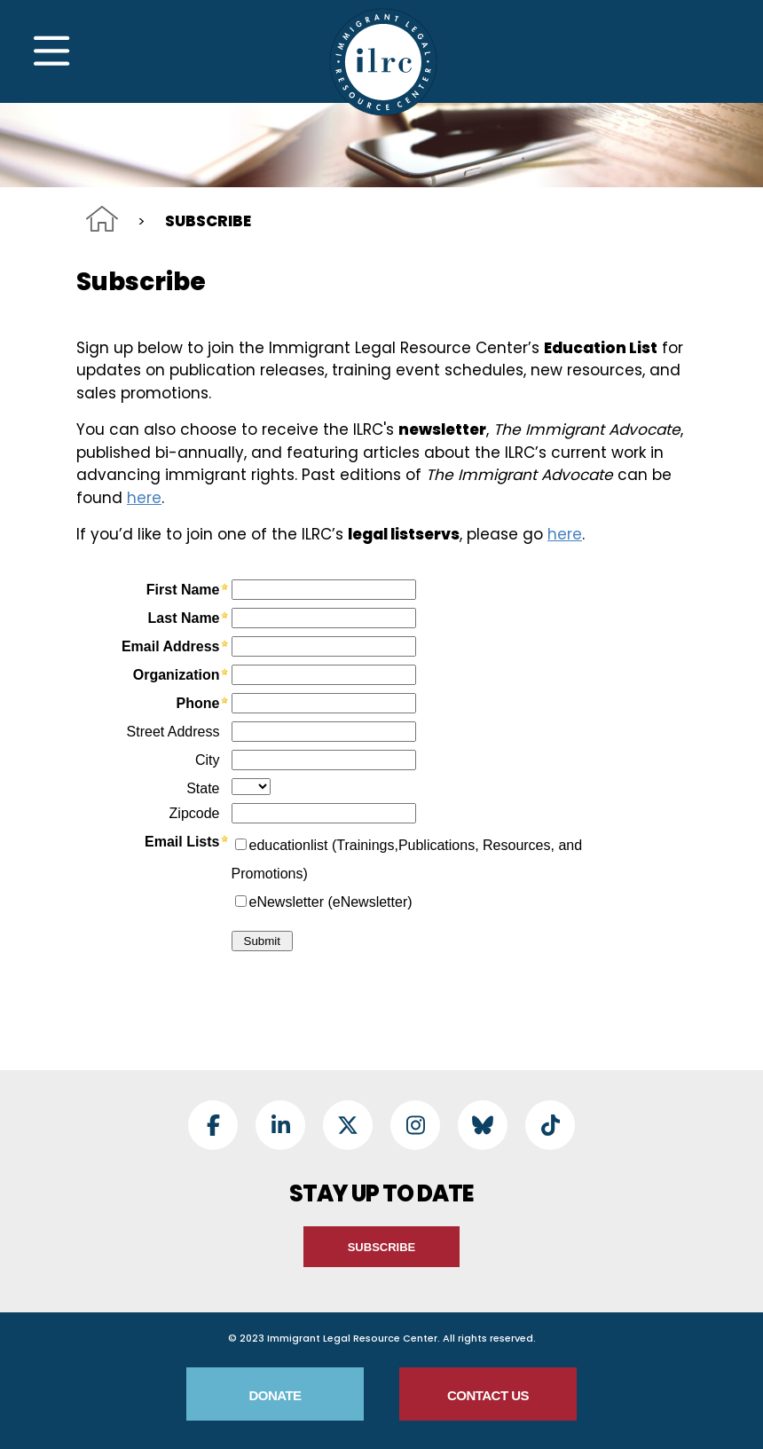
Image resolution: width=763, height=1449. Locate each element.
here (144, 497)
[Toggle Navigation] (51, 51)
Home (102, 219)
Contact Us (488, 1395)
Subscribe (382, 1247)
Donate (274, 1395)
